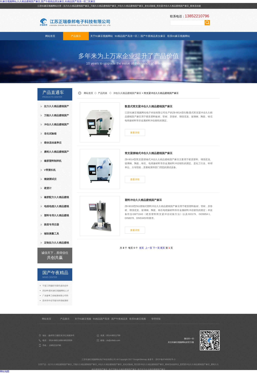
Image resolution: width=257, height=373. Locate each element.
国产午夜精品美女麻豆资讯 (153, 37)
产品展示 (76, 36)
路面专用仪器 (51, 224)
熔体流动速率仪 (52, 142)
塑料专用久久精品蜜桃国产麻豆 (55, 217)
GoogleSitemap (140, 359)
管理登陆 (156, 318)
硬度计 (48, 188)
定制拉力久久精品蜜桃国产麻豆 (55, 244)
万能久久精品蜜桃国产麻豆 (103, 6)
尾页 (162, 248)
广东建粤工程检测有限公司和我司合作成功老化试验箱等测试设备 (55, 296)
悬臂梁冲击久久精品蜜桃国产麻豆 (195, 364)
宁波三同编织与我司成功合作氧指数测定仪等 (54, 286)
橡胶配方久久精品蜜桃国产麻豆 (55, 198)
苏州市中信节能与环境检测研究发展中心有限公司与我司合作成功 (55, 301)
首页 (141, 248)
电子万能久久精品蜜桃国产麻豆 (123, 369)
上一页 (148, 248)
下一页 (156, 248)
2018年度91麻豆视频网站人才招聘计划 (54, 291)
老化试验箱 (150, 6)
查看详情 (135, 132)
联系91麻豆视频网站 (178, 36)
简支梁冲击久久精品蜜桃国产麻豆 (173, 6)
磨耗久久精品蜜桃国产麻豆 (55, 153)
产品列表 (102, 93)
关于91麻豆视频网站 (101, 36)
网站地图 (4, 371)
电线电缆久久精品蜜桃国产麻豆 (55, 207)
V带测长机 (50, 169)
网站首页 (50, 36)
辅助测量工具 (51, 233)
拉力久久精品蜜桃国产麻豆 (76, 6)
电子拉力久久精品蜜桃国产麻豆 (151, 369)
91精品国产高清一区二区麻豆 (127, 37)
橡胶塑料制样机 (52, 160)
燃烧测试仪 (50, 179)
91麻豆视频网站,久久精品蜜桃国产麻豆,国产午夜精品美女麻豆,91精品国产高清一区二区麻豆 (47, 1)
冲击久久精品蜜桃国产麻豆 (130, 6)
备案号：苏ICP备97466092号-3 (161, 359)
